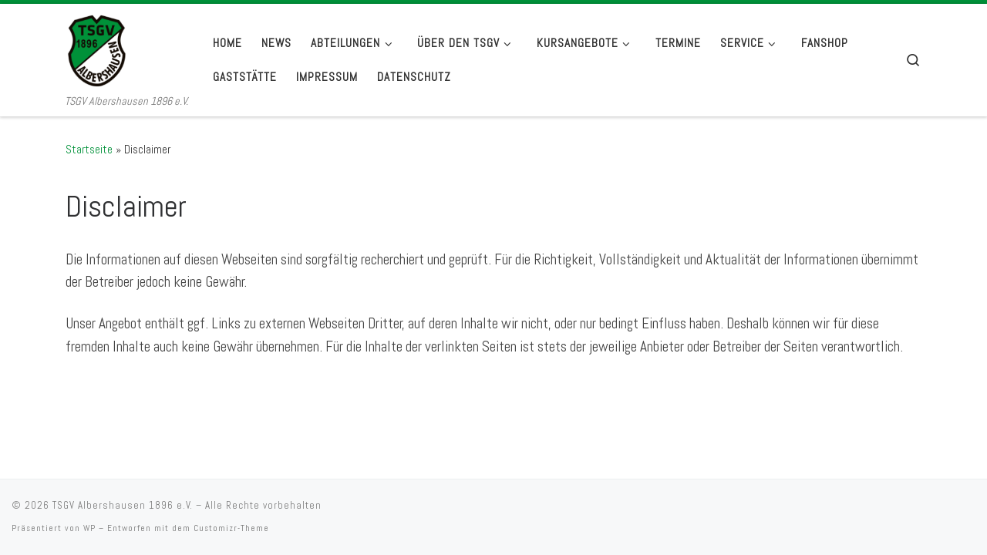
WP (89, 511)
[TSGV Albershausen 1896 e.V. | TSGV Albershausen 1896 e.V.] (127, 48)
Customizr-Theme (231, 511)
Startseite (89, 149)
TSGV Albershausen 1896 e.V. (122, 488)
